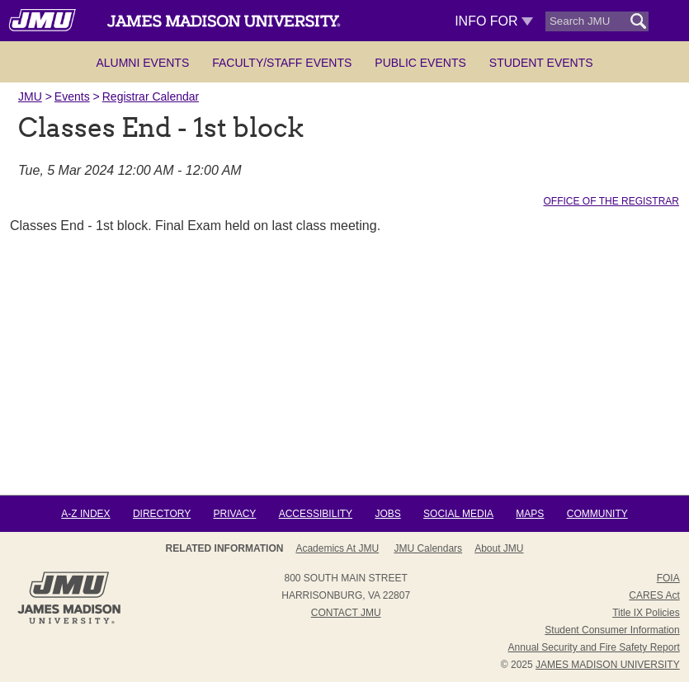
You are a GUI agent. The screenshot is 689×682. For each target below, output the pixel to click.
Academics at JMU (337, 548)
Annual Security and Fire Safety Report (594, 647)
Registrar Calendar (151, 96)
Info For (494, 21)
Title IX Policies (646, 613)
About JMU (498, 548)
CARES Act (654, 595)
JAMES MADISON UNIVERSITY (608, 664)
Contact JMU (346, 613)
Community (597, 514)
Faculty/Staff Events (282, 62)
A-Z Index (85, 514)
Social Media (458, 514)
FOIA (668, 578)
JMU (30, 96)
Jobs (387, 514)
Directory (162, 514)
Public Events (420, 62)
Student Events (541, 62)
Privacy (235, 514)
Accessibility (315, 514)
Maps (530, 514)
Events (72, 96)
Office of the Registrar (611, 201)
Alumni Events (142, 62)
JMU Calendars (428, 548)
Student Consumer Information (612, 630)
